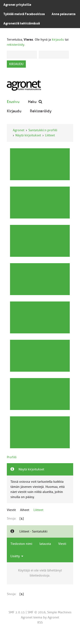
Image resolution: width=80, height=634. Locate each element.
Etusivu (13, 101)
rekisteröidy (15, 45)
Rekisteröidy (41, 111)
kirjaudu (58, 39)
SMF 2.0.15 (17, 612)
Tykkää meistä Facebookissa (24, 14)
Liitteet (50, 135)
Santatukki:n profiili (42, 130)
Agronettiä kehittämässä (21, 23)
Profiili (11, 457)
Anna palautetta (64, 14)
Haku (35, 101)
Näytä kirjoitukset (28, 135)
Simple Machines (59, 612)
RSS (40, 622)
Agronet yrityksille (17, 5)
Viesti (62, 544)
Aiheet (24, 510)
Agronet (18, 130)
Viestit (11, 510)
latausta (45, 544)
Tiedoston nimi (21, 544)
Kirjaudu (14, 111)
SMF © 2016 (37, 612)
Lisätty (16, 556)
